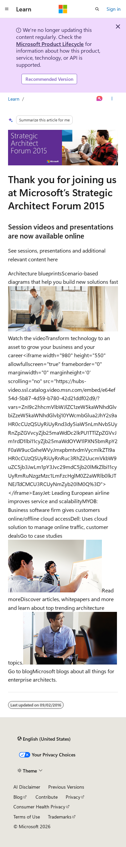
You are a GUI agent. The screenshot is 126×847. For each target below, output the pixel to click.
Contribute (47, 797)
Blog (17, 797)
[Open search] (97, 9)
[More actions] (112, 99)
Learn (13, 99)
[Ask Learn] (99, 99)
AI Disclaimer (26, 787)
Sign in (114, 9)
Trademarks (59, 816)
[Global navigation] (6, 9)
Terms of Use (26, 816)
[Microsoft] (63, 9)
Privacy (73, 797)
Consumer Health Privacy (39, 806)
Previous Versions (66, 787)
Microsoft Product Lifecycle (50, 43)
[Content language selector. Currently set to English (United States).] (44, 739)
